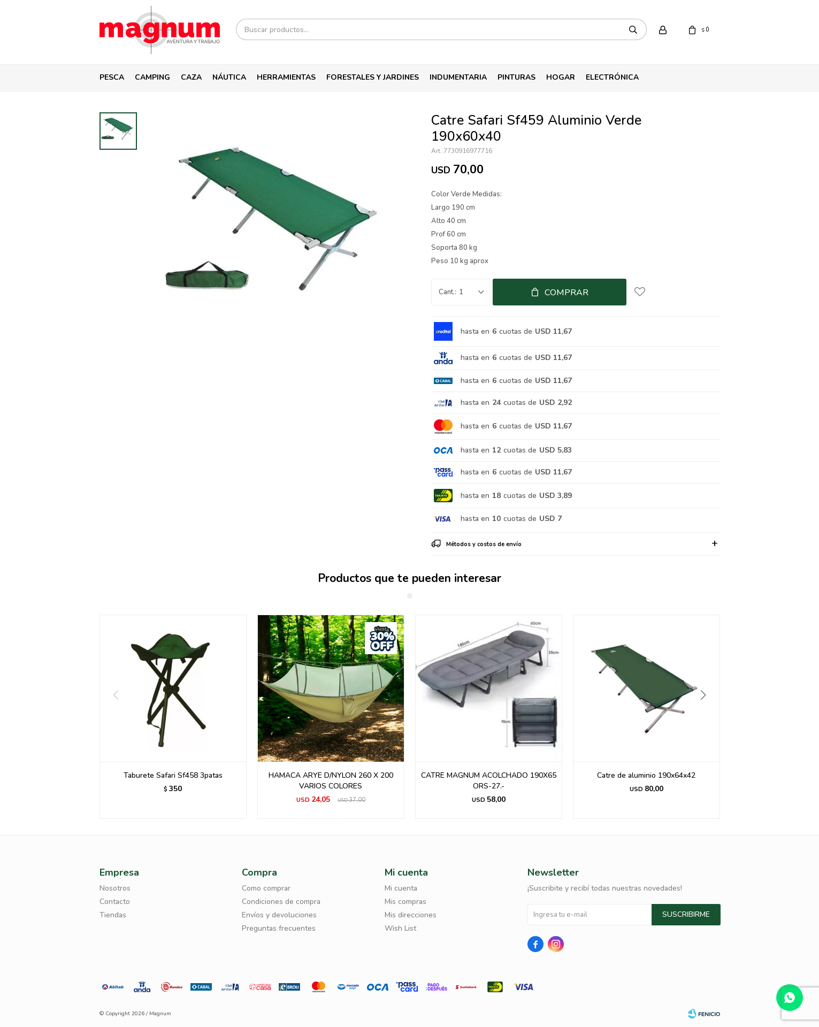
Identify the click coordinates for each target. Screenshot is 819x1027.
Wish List (400, 928)
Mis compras (405, 901)
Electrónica (612, 77)
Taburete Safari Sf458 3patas (173, 775)
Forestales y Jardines (372, 77)
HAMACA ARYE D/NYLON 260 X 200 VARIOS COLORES (331, 780)
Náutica (229, 77)
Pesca (111, 77)
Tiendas (112, 915)
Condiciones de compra (281, 901)
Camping (152, 77)
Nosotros (115, 888)
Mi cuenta (401, 888)
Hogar (560, 77)
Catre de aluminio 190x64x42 (646, 775)
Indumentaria (458, 77)
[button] (707, 717)
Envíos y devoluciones (279, 915)
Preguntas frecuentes (279, 928)
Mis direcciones (411, 915)
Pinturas (516, 77)
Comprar (566, 292)
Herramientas (286, 77)
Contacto (114, 901)
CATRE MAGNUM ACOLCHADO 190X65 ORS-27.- (488, 780)
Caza (191, 77)
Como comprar (266, 888)
